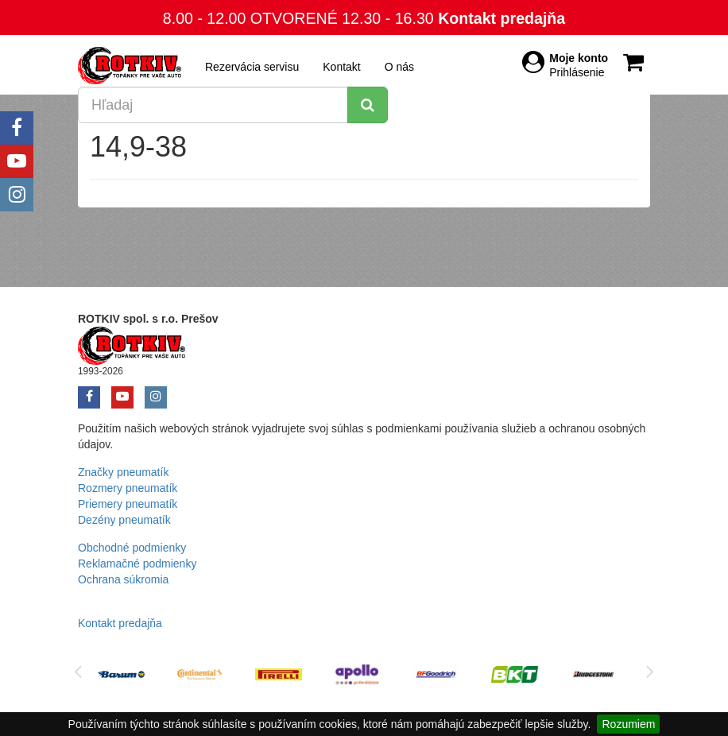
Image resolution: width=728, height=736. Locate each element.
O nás (399, 66)
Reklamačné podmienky (137, 563)
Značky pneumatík (123, 472)
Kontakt (341, 66)
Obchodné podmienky (132, 547)
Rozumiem (628, 724)
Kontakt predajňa (501, 18)
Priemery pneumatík (127, 504)
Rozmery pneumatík (127, 488)
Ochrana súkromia (123, 579)
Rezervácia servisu (252, 66)
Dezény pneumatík (124, 519)
